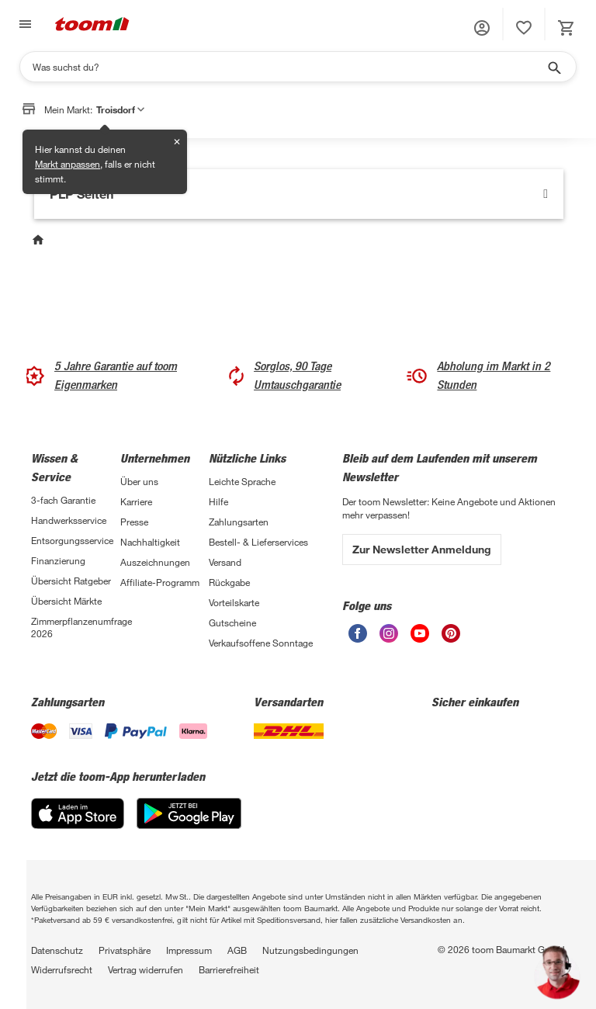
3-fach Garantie (63, 500)
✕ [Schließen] (177, 141)
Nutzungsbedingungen (310, 950)
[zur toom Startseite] (92, 24)
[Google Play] (189, 813)
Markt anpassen (67, 164)
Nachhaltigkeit (150, 542)
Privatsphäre (125, 950)
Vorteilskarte (234, 602)
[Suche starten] (553, 66)
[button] (482, 28)
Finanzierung (58, 560)
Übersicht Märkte (66, 601)
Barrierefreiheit (229, 969)
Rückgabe (229, 582)
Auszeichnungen (155, 562)
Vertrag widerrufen (145, 969)
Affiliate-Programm (159, 582)
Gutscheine (232, 622)
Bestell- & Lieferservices (258, 542)
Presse (134, 521)
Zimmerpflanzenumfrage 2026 (75, 627)
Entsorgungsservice (72, 540)
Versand (225, 562)
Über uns (139, 481)
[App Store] (77, 813)
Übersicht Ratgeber (71, 580)
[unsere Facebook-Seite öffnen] (357, 633)
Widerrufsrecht (61, 969)
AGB (237, 950)
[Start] (40, 241)
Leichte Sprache (242, 481)
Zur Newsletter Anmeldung (421, 549)
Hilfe (218, 501)
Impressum (189, 950)
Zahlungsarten (239, 521)
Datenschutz (57, 950)
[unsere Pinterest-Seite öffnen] (451, 633)
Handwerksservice (68, 520)
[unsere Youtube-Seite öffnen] (420, 633)
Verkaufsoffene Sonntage (261, 642)
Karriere (136, 501)
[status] (524, 28)
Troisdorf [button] (120, 109)
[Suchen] (288, 67)
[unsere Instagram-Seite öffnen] (388, 633)
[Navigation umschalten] (23, 24)
